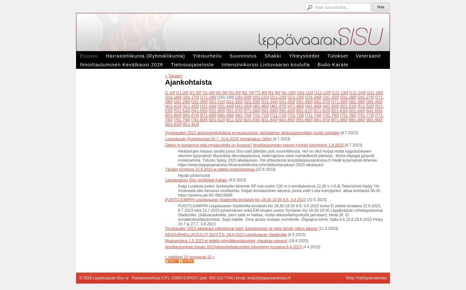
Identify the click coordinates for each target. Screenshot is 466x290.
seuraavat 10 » (202, 257)
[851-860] (304, 120)
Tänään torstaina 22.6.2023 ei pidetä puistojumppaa (210, 169)
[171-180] (208, 97)
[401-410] (173, 106)
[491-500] (331, 106)
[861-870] (322, 120)
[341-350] (287, 102)
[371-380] (339, 102)
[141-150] (375, 93)
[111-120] (322, 93)
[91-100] (289, 93)
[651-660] (173, 115)
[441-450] (243, 106)
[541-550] (199, 111)
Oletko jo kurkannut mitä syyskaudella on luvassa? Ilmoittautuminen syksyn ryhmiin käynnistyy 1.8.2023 (255, 145)
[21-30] (195, 93)
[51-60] (235, 93)
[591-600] (287, 111)
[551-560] (217, 111)
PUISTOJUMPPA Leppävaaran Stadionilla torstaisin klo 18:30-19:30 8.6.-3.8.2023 (235, 200)
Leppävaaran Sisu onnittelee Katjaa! (196, 180)
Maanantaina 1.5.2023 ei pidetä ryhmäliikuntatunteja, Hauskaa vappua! (226, 241)
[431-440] (225, 106)
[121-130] (340, 93)
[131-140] (357, 93)
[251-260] (348, 97)
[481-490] (313, 106)
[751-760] (348, 115)
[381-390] (357, 102)
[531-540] (182, 111)
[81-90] (274, 93)
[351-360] (304, 102)
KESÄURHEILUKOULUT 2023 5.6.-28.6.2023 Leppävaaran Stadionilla (226, 234)
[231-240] (313, 97)
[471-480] (295, 106)
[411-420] (191, 106)
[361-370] (322, 102)
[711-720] (278, 115)
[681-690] (225, 115)
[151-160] (173, 97)
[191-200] (243, 97)
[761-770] (366, 115)
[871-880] (339, 120)
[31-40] (208, 93)
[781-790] (182, 120)
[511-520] (366, 106)
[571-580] (252, 111)
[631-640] (357, 111)
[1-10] (170, 93)
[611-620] (322, 111)
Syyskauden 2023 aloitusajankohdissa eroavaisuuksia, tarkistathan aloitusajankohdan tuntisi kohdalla (252, 133)
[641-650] (374, 111)
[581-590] (269, 111)
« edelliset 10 (176, 257)
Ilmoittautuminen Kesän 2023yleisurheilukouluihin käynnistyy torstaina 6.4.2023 (233, 247)
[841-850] (287, 120)
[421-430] (208, 106)
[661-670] (191, 115)
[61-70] (248, 93)
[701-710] (260, 115)
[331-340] (269, 102)
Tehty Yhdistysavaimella (366, 278)
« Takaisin (173, 76)
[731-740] (313, 115)
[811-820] (234, 120)
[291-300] (199, 102)
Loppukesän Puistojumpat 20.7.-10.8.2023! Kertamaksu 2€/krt (218, 139)
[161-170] (191, 97)
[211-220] (278, 97)
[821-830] (252, 120)
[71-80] (261, 93)
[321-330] (252, 102)
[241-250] (331, 97)
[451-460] (260, 106)
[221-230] (295, 97)
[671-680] (208, 115)
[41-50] (221, 93)
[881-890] (357, 120)
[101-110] (305, 93)
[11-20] (182, 93)
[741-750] (331, 115)
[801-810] (217, 120)
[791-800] (199, 120)
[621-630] (339, 111)
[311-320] (234, 102)
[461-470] (278, 106)
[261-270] (366, 97)
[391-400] (374, 102)
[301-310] (217, 102)
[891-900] (374, 120)
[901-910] (173, 124)
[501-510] (348, 106)
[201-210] (260, 97)
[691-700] (243, 115)
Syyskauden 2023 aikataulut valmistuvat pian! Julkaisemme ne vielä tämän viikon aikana (241, 228)
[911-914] (191, 124)
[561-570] (234, 111)
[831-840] (269, 120)
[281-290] (182, 102)
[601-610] (304, 111)
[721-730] (295, 115)
